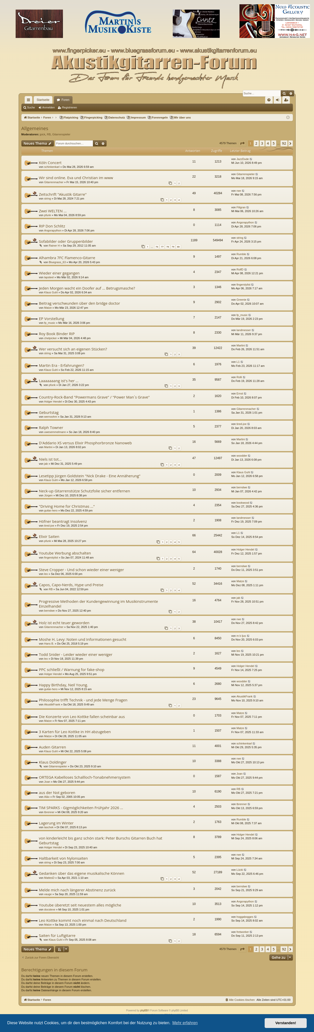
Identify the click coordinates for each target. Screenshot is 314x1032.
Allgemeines (34, 128)
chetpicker (50, 338)
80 (178, 246)
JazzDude (242, 159)
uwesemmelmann (55, 431)
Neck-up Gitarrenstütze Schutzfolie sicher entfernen (84, 490)
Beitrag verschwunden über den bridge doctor (79, 303)
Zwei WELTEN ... (53, 210)
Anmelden (48, 107)
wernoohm (50, 416)
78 (167, 246)
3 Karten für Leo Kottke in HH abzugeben (75, 731)
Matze (48, 307)
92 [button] (284, 143)
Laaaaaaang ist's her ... (59, 380)
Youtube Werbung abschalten (65, 552)
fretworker (242, 931)
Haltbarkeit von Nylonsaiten (63, 858)
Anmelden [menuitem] (278, 101)
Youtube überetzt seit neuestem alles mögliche (80, 904)
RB (49, 134)
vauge (48, 894)
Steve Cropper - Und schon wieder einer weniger (81, 569)
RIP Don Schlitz (52, 225)
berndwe (241, 487)
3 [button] (262, 143)
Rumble (241, 254)
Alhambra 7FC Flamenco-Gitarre (67, 257)
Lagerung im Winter (56, 822)
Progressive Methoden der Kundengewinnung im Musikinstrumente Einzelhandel (98, 604)
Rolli (239, 377)
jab (46, 463)
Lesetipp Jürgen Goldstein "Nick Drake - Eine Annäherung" (90, 475)
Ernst (239, 393)
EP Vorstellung (51, 318)
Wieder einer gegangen (59, 272)
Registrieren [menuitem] (287, 101)
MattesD (49, 877)
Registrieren (69, 107)
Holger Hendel (53, 401)
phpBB (144, 1010)
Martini (240, 345)
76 (157, 246)
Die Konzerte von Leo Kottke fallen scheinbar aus (82, 716)
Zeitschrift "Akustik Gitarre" (63, 194)
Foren (65, 100)
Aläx (46, 796)
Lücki (239, 869)
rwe (238, 190)
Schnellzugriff (29, 101)
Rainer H (54, 245)
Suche (31, 107)
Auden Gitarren (52, 746)
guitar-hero (50, 510)
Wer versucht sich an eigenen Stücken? (73, 348)
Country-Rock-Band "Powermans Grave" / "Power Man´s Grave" (94, 397)
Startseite (43, 100)
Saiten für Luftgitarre (57, 935)
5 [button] (274, 143)
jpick (42, 134)
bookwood (242, 502)
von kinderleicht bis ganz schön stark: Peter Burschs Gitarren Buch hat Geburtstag (100, 840)
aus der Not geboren (57, 792)
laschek (48, 827)
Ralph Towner (51, 427)
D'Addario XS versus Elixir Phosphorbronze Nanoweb (85, 442)
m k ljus (241, 635)
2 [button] (256, 143)
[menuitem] (269, 100)
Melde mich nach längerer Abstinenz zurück (77, 889)
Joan (47, 781)
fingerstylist (243, 284)
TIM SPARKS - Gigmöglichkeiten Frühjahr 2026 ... (81, 807)
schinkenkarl (51, 166)
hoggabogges (244, 916)
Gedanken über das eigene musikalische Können (81, 873)
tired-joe (241, 423)
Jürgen (48, 495)
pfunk (47, 215)
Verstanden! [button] (285, 1023)
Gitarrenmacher (53, 182)
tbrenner (49, 812)
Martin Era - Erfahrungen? (61, 365)
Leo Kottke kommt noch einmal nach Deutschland (83, 920)
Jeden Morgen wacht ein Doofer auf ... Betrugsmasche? (87, 288)
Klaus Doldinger (53, 762)
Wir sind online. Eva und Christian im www (76, 177)
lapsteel (49, 277)
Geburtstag (49, 412)
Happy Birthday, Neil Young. (63, 684)
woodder (241, 455)
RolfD (239, 269)
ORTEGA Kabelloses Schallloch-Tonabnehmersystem (84, 777)
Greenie (241, 299)
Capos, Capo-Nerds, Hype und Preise (71, 584)
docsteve (49, 909)
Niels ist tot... (50, 459)
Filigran (241, 207)
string (47, 198)
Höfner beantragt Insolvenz (63, 521)
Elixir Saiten (49, 536)
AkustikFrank (52, 704)
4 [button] (268, 143)
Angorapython (52, 230)
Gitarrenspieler (61, 134)
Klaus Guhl (51, 292)
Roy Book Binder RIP (57, 333)
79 (173, 246)
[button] (242, 143)
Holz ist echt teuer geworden (64, 622)
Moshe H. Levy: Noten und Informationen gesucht (82, 639)
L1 (237, 361)
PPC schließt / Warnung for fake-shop (71, 669)
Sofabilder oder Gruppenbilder (66, 241)
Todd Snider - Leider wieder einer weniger (76, 654)
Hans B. (49, 643)
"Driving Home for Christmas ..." (67, 506)
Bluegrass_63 (57, 262)
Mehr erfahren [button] (185, 1023)
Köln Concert (50, 162)
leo (46, 573)
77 (162, 246)
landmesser (243, 330)
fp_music (49, 322)
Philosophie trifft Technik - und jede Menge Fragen (83, 699)
